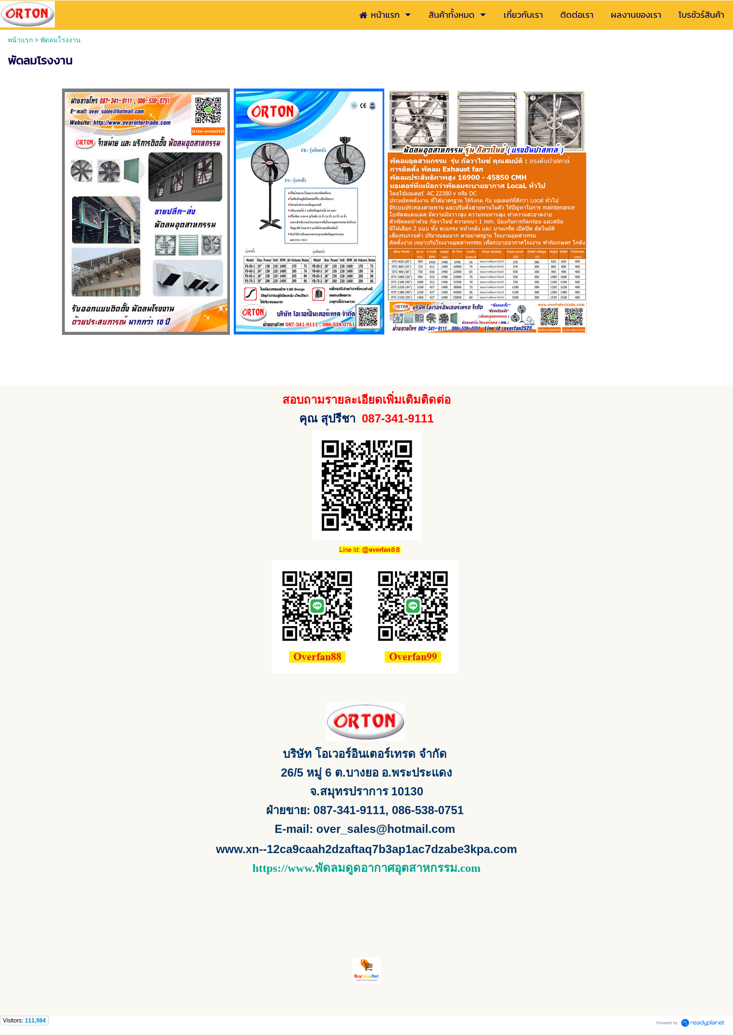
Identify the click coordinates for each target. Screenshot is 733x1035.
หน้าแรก (20, 40)
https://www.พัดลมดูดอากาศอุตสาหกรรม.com (367, 868)
